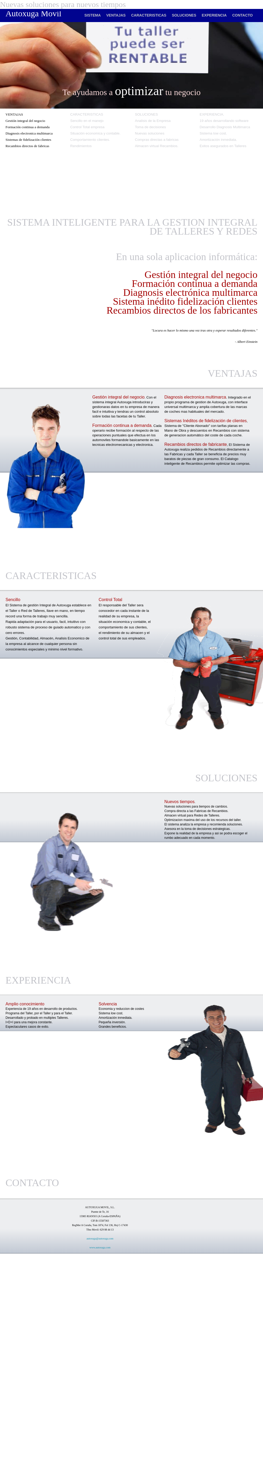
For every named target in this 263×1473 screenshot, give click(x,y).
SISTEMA (92, 15)
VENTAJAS (116, 15)
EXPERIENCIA (214, 15)
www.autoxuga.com (99, 1247)
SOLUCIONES (184, 15)
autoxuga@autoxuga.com (100, 1238)
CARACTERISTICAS (148, 15)
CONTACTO (242, 15)
